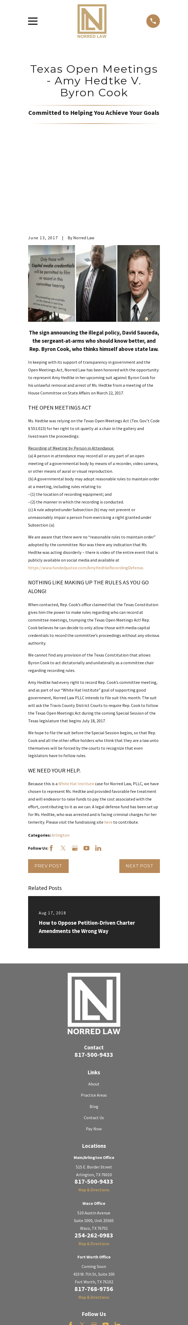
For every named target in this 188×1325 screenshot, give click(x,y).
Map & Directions (93, 1121)
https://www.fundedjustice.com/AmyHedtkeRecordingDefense (85, 498)
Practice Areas (94, 1026)
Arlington (60, 766)
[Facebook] (51, 779)
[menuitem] (34, 1314)
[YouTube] (87, 779)
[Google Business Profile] (75, 779)
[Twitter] (63, 779)
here (108, 753)
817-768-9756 (94, 1220)
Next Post (139, 797)
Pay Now (94, 1060)
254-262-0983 (94, 1166)
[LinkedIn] (98, 779)
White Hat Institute (76, 714)
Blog (94, 1037)
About (93, 1015)
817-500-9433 (94, 985)
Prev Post (48, 797)
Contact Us (94, 1048)
